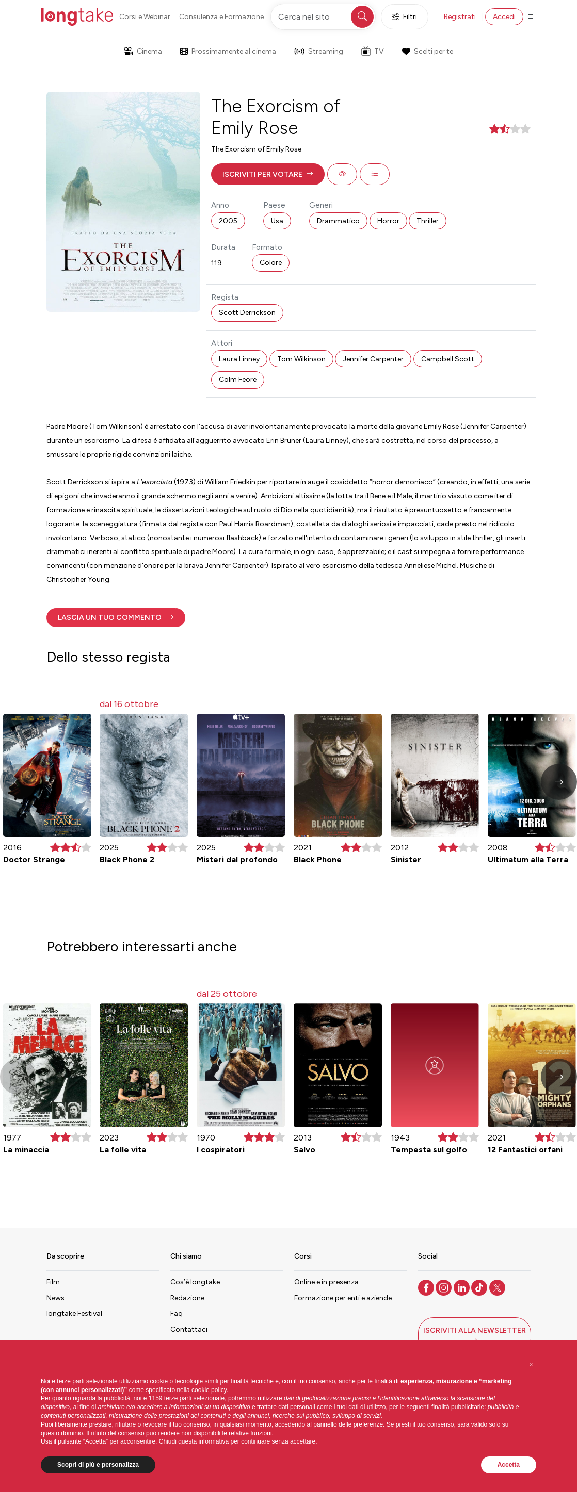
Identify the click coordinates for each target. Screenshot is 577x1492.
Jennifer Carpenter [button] (373, 359)
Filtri (404, 16)
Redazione (187, 1298)
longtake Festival (74, 1313)
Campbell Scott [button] (447, 359)
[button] (268, 174)
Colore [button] (271, 262)
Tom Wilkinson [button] (301, 359)
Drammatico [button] (338, 220)
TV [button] (372, 51)
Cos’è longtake (195, 1282)
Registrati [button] (460, 16)
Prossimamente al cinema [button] (228, 51)
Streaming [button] (318, 51)
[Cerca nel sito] (323, 17)
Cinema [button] (143, 51)
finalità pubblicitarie (457, 1407)
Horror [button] (388, 220)
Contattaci (188, 1329)
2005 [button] (228, 220)
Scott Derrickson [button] (247, 312)
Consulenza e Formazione (221, 16)
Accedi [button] (504, 16)
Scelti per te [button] (427, 51)
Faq (176, 1313)
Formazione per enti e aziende (343, 1298)
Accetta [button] (509, 1464)
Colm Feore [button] (238, 379)
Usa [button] (277, 220)
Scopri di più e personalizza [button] (98, 1464)
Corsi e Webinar (144, 16)
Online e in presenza (326, 1282)
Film (53, 1282)
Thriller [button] (427, 220)
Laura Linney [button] (239, 359)
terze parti (177, 1398)
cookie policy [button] (209, 1390)
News (55, 1298)
